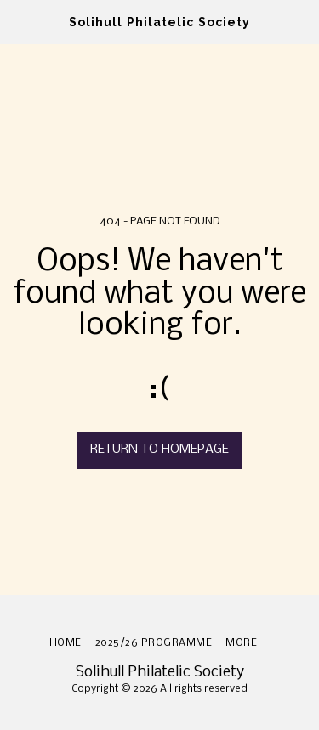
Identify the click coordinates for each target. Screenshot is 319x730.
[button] (18, 21)
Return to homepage (159, 449)
